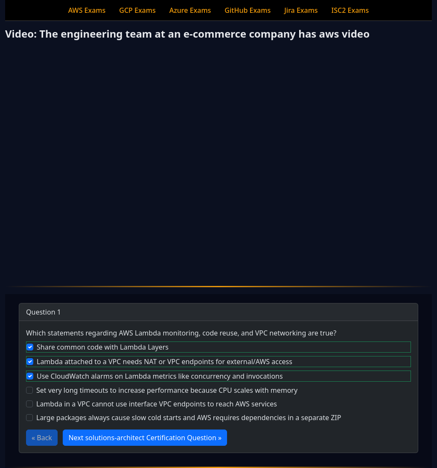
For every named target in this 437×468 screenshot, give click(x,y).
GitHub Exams (247, 10)
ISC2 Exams (350, 10)
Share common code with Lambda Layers (103, 347)
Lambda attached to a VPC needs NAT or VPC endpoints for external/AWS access (164, 361)
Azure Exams (190, 10)
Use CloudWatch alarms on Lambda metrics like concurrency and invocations (160, 376)
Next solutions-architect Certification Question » (144, 437)
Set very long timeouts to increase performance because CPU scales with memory (166, 390)
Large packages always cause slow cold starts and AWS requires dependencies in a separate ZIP (188, 417)
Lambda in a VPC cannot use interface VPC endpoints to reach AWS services (156, 404)
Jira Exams (301, 10)
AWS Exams (87, 10)
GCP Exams (137, 10)
